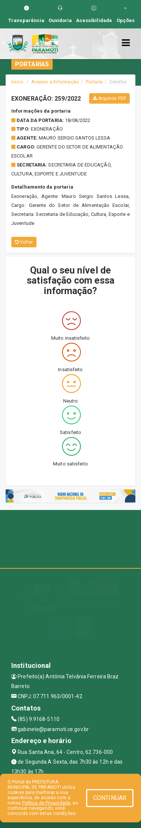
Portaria (94, 82)
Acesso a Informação (55, 82)
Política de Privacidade (46, 803)
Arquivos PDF (109, 98)
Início (17, 82)
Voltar (24, 242)
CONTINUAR (109, 797)
